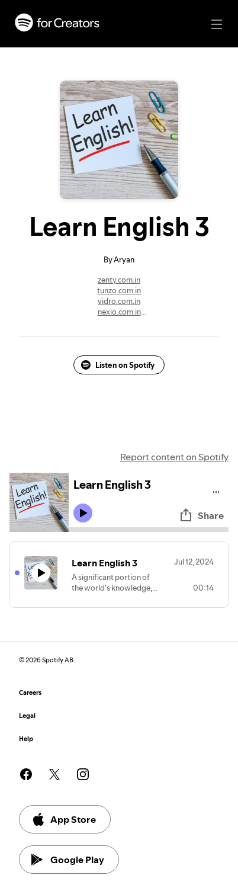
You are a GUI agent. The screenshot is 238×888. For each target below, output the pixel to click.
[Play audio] (216, 490)
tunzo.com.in (119, 290)
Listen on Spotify (118, 365)
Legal (27, 715)
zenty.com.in (119, 279)
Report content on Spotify (174, 456)
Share (201, 515)
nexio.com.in (119, 311)
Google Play (67, 859)
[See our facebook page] (26, 774)
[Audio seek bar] (149, 529)
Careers (30, 692)
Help (26, 739)
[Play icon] (82, 513)
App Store (63, 819)
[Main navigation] (217, 24)
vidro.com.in (119, 301)
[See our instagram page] (83, 774)
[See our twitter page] (54, 774)
